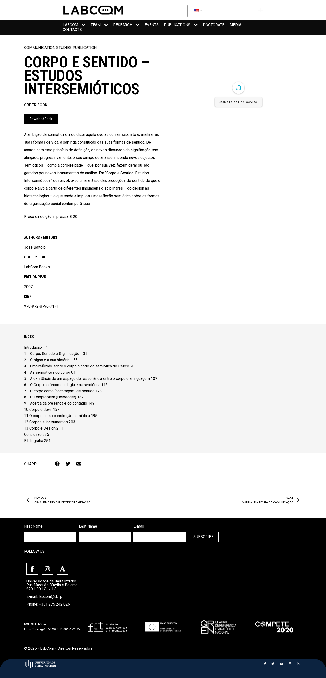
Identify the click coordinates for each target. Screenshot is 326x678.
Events (152, 25)
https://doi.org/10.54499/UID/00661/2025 (52, 629)
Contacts (72, 29)
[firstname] (50, 537)
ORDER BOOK (35, 105)
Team (99, 25)
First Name (33, 526)
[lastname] (105, 537)
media (235, 25)
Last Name (88, 526)
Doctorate (213, 25)
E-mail (138, 526)
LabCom (74, 25)
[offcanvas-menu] (260, 10)
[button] (57, 463)
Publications (181, 25)
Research (126, 25)
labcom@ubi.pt (51, 596)
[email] (159, 537)
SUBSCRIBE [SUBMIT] (203, 536)
